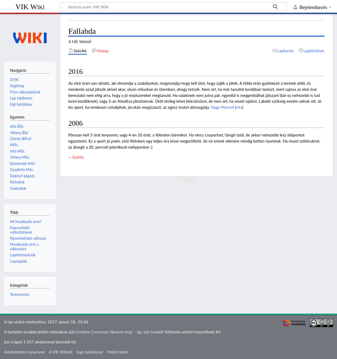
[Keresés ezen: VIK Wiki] (173, 6)
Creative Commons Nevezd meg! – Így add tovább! (119, 331)
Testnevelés (19, 294)
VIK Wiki (30, 7)
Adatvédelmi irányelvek (24, 351)
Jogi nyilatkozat (89, 351)
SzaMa (78, 157)
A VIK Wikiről (60, 351)
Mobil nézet (117, 351)
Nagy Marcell (222, 107)
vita (239, 107)
